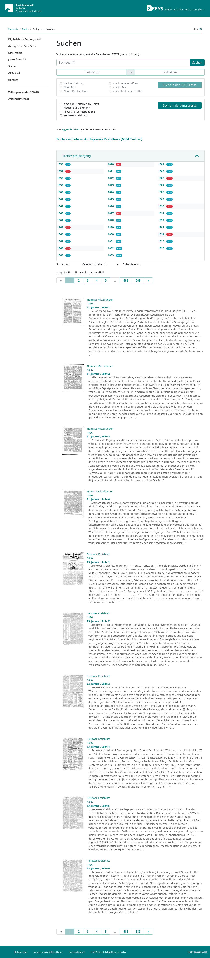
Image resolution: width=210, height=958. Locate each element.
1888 (161, 192)
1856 (60, 164)
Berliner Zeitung (74, 83)
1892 (161, 220)
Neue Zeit (69, 87)
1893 (161, 227)
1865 (60, 227)
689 (138, 280)
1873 (111, 185)
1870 (111, 164)
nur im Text (120, 87)
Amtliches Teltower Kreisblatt (81, 104)
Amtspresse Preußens (22, 46)
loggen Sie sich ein (71, 129)
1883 (111, 255)
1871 (111, 171)
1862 (60, 206)
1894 (161, 234)
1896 (161, 248)
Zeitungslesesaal (18, 99)
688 (125, 280)
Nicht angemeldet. (197, 952)
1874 (111, 192)
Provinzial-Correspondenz (79, 111)
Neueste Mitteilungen (77, 107)
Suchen (197, 63)
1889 (161, 199)
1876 (111, 206)
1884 (161, 164)
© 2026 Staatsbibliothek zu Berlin (108, 952)
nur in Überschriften (125, 83)
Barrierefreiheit (77, 952)
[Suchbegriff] (123, 62)
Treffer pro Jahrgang (77, 156)
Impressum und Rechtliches (48, 952)
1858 (60, 178)
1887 (161, 185)
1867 (60, 241)
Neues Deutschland (76, 91)
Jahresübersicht (18, 59)
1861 (60, 199)
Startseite (13, 29)
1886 (161, 178)
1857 (60, 171)
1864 (60, 220)
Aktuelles (14, 73)
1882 (111, 248)
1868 (60, 248)
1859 (60, 185)
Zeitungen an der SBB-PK (23, 92)
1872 (111, 178)
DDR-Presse (15, 52)
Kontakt (13, 79)
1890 (161, 206)
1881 (111, 241)
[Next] (148, 280)
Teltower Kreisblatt (75, 115)
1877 (111, 213)
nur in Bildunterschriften (128, 91)
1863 (60, 213)
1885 (161, 171)
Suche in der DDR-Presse (180, 85)
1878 (111, 220)
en (200, 29)
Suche (25, 29)
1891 (161, 213)
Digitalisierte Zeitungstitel (24, 39)
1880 (111, 234)
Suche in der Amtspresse (180, 105)
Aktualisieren (131, 264)
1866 (60, 234)
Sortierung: (63, 264)
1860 (60, 192)
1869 (60, 255)
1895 (161, 241)
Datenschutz (21, 952)
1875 (111, 199)
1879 (111, 227)
